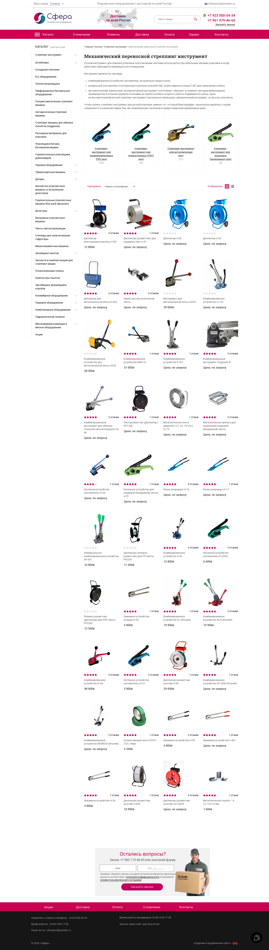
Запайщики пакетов (47, 253)
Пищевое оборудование (49, 302)
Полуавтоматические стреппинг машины (54, 103)
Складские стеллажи (47, 69)
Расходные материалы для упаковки (51, 135)
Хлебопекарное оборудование (52, 309)
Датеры (39, 179)
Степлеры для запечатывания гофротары (52, 237)
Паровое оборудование (48, 165)
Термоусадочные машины (50, 172)
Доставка (142, 34)
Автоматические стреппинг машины (51, 114)
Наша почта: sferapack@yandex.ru (51, 930)
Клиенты (113, 34)
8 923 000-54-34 (78, 917)
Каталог (44, 35)
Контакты (221, 34)
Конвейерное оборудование (51, 295)
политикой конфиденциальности (142, 877)
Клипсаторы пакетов (47, 278)
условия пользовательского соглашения (121, 880)
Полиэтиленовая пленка (49, 270)
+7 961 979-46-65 (221, 20)
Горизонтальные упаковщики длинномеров (52, 156)
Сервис (194, 34)
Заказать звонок (225, 24)
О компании (81, 34)
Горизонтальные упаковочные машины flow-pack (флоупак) (53, 202)
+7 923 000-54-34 (221, 15)
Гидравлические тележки (50, 316)
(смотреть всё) (57, 47)
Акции (39, 334)
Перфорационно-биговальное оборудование (52, 92)
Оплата (169, 34)
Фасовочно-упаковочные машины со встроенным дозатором (50, 190)
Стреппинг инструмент (48, 54)
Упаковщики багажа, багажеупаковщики (47, 145)
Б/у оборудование (45, 76)
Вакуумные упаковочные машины (50, 219)
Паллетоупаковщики (47, 83)
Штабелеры (42, 62)
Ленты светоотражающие (50, 228)
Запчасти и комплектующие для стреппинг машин (54, 262)
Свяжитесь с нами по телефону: (50, 917)
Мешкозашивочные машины (52, 246)
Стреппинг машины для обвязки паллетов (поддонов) (54, 124)
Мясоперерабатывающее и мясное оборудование (51, 325)
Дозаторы (41, 210)
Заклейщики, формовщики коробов (51, 287)
